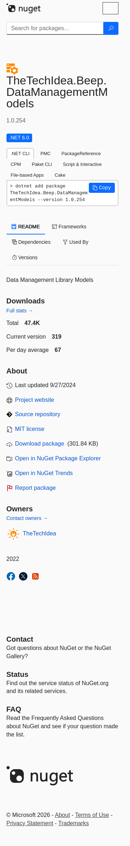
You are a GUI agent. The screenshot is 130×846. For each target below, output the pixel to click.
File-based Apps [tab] (27, 175)
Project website (35, 400)
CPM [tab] (16, 164)
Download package (39, 444)
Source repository (37, 414)
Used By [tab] (75, 242)
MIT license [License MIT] (30, 429)
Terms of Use (92, 815)
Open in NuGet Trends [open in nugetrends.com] (44, 473)
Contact (19, 639)
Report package (35, 488)
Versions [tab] (25, 257)
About (62, 815)
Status (17, 674)
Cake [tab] (60, 175)
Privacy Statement (29, 823)
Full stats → (19, 310)
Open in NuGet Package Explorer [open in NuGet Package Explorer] (58, 458)
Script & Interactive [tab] (82, 164)
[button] (102, 188)
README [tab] (26, 226)
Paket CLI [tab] (42, 164)
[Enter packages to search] (55, 28)
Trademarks (73, 823)
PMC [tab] (45, 153)
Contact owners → (27, 518)
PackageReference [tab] (81, 153)
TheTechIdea (39, 533)
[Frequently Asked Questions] (13, 709)
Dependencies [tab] (31, 242)
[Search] (110, 28)
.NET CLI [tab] (20, 153)
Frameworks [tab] (69, 226)
